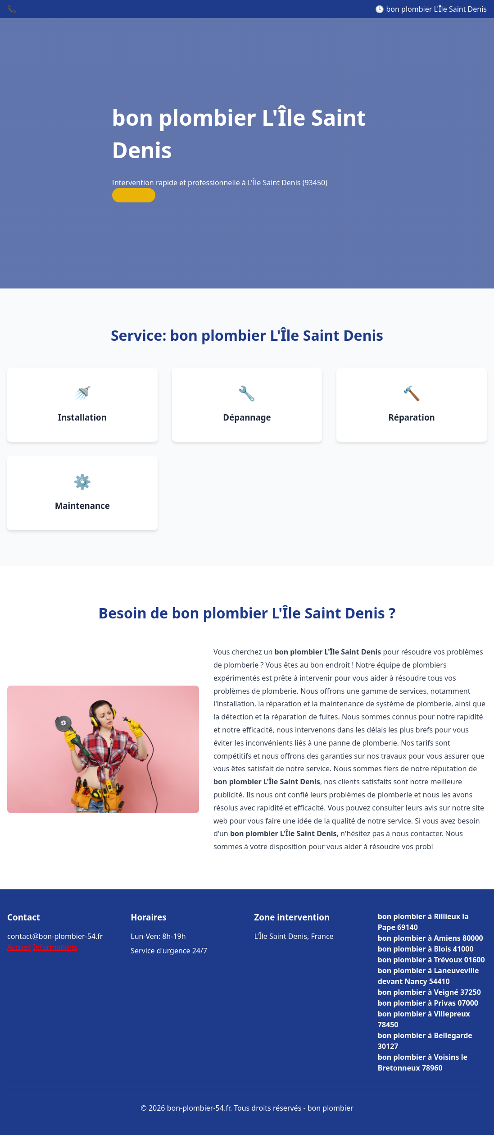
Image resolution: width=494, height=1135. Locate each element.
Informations (55, 947)
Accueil (19, 947)
